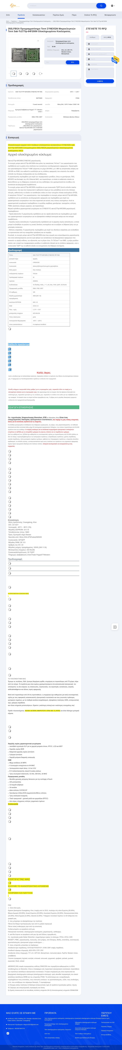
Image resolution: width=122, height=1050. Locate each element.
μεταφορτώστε (110, 15)
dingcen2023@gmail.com (23, 1024)
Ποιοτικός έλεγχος (106, 1026)
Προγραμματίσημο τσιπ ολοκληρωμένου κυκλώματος (35, 21)
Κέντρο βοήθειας (106, 1034)
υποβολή (100, 81)
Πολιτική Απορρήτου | (18, 1046)
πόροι (74, 15)
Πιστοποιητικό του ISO (107, 1022)
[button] (42, 73)
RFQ (72, 62)
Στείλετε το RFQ (90, 15)
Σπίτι (8, 15)
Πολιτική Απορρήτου (107, 1030)
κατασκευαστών (39, 15)
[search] (101, 5)
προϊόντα (21, 15)
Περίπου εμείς (58, 15)
